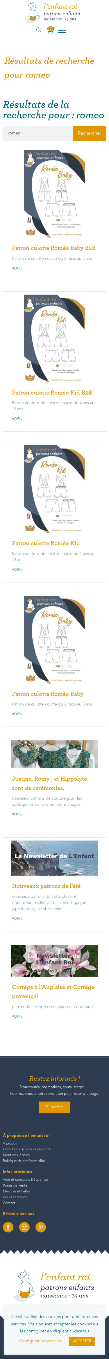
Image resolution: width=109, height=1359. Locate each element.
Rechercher (89, 133)
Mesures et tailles (16, 1191)
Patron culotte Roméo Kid (46, 543)
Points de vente (15, 1185)
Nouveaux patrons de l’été (46, 886)
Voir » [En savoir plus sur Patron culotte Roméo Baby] (17, 714)
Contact (9, 1203)
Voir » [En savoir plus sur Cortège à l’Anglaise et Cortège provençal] (17, 1017)
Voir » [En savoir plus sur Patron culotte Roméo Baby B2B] (17, 268)
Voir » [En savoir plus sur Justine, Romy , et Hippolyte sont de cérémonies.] (17, 814)
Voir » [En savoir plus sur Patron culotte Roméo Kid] (17, 570)
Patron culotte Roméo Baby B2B (54, 248)
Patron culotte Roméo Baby (47, 694)
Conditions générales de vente (27, 1149)
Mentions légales (16, 1155)
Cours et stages (15, 1197)
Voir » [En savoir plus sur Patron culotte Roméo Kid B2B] (17, 419)
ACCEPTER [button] (81, 1341)
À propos (10, 1143)
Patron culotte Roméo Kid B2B (52, 393)
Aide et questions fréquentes (25, 1180)
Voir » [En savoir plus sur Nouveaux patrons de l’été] (17, 919)
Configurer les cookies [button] (40, 1341)
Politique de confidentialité (24, 1161)
